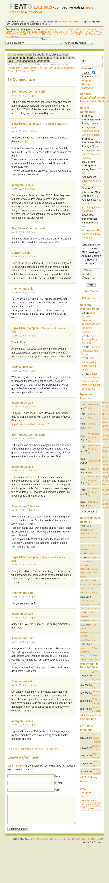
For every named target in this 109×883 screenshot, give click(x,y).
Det (49, 34)
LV (64, 34)
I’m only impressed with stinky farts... (91, 131)
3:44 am (31, 256)
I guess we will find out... (91, 181)
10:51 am (32, 564)
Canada (20, 34)
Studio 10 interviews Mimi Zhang (91, 351)
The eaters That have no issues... (91, 234)
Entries (89, 800)
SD (80, 32)
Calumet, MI (94, 461)
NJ (42, 32)
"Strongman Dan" (90, 660)
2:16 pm (31, 724)
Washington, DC (88, 600)
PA (71, 32)
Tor (87, 34)
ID (81, 29)
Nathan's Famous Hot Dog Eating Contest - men (89, 537)
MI (14, 32)
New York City (45, 68)
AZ (48, 29)
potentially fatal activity (68, 22)
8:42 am (31, 406)
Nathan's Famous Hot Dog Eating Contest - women (89, 572)
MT (28, 32)
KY (94, 29)
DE (69, 29)
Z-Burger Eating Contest (90, 604)
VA (96, 32)
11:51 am (32, 685)
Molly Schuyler (92, 608)
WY (14, 34)
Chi (37, 34)
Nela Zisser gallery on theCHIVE (91, 339)
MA (10, 32)
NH (39, 32)
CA (55, 29)
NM (46, 32)
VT (93, 32)
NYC (72, 34)
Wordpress (88, 808)
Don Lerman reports (19, 54)
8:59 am (31, 438)
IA (88, 29)
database (16, 12)
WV (7, 34)
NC (53, 32)
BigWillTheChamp (23, 123)
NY (49, 32)
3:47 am (31, 292)
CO (58, 29)
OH (60, 32)
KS (91, 29)
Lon (60, 34)
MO (25, 32)
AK (45, 29)
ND (56, 32)
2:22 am (31, 232)
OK (63, 32)
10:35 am (32, 510)
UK (25, 34)
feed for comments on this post (25, 749)
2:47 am (31, 642)
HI (78, 29)
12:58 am (32, 131)
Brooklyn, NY (86, 530)
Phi (76, 34)
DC (65, 29)
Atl (30, 34)
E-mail (58, 783)
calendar (35, 12)
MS (21, 32)
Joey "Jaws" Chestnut (96, 675)
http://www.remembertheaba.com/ (30, 424)
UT (90, 32)
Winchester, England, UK (94, 438)
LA (98, 29)
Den (45, 34)
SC (76, 32)
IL (83, 29)
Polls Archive (89, 298)
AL (42, 29)
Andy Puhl (90, 621)
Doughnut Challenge (88, 656)
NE (32, 32)
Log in (10, 765)
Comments (91, 804)
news (89, 7)
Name (58, 776)
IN (86, 29)
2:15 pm (31, 617)
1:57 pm (31, 596)
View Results (91, 291)
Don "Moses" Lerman (26, 68)
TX (87, 32)
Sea (83, 34)
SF (79, 34)
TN (83, 32)
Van (91, 34)
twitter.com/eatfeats (93, 101)
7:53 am (31, 335)
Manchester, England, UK (94, 449)
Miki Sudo (92, 581)
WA (100, 32)
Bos (33, 34)
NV (35, 32)
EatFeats (43, 7)
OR (67, 32)
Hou (53, 34)
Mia (67, 34)
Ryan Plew (91, 640)
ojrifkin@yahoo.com (93, 97)
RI (74, 32)
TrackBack (52, 749)
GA (75, 29)
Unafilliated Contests (64, 68)
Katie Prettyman (92, 593)
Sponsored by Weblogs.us (75, 839)
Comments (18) (27, 71)
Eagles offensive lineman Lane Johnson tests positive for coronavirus (91, 381)
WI (10, 34)
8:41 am (31, 371)
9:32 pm (31, 95)
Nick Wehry (92, 557)
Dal (41, 34)
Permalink (12, 71)
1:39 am (31, 189)
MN (17, 32)
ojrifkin (38, 64)
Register (20, 765)
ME (101, 29)
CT (62, 29)
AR (51, 29)
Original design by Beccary (49, 839)
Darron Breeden (93, 553)
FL (72, 29)
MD (7, 32)
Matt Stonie (91, 278)
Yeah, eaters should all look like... (92, 154)
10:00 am (32, 470)
